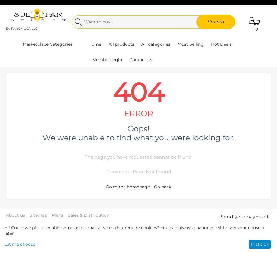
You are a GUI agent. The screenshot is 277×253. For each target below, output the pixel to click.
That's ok (259, 244)
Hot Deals (221, 44)
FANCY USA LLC (24, 29)
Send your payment (245, 217)
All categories (155, 44)
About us (15, 215)
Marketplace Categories (48, 44)
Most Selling (191, 44)
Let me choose (19, 244)
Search (215, 22)
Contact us (140, 59)
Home (94, 44)
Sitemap (38, 215)
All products (121, 44)
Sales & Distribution (88, 215)
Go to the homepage (128, 187)
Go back (162, 187)
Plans (57, 215)
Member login (107, 59)
